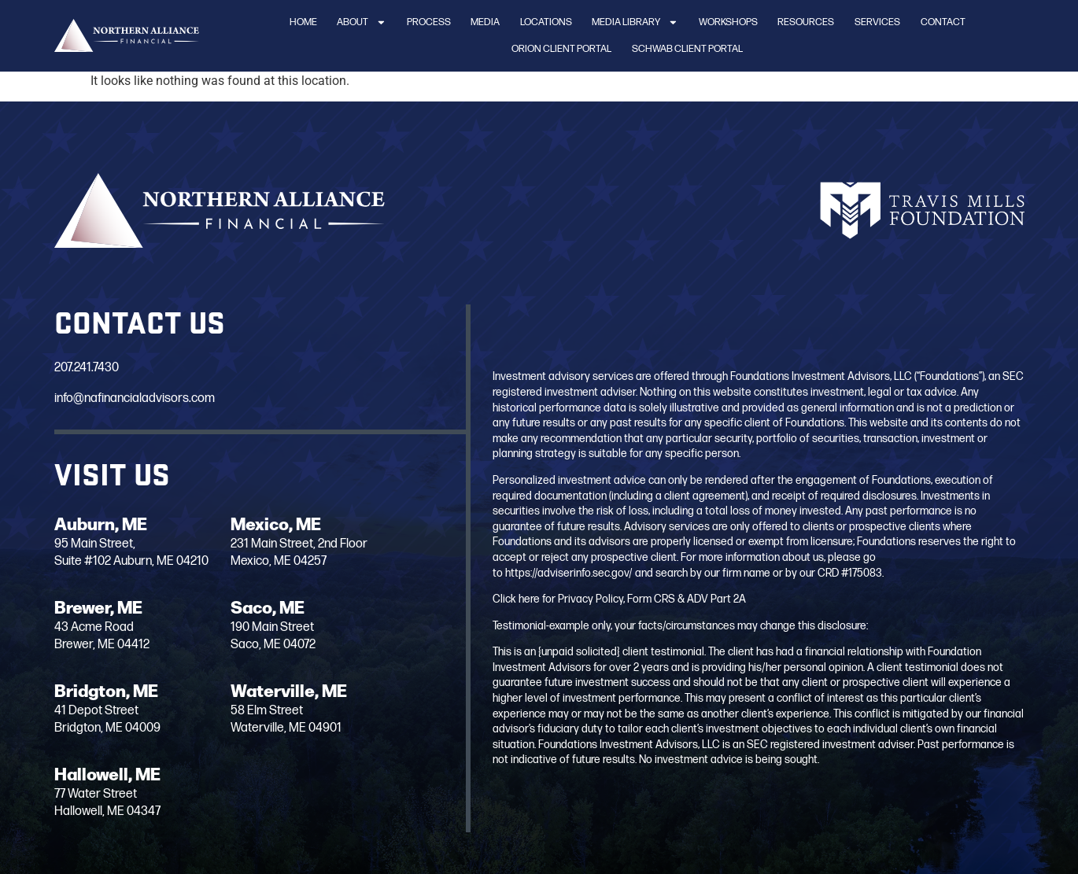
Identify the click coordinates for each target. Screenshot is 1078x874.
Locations (546, 22)
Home (303, 22)
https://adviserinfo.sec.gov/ (569, 573)
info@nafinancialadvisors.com (134, 398)
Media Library (635, 22)
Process (429, 22)
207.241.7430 (86, 367)
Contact (943, 22)
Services (877, 22)
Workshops (728, 22)
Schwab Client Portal (687, 48)
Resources (805, 22)
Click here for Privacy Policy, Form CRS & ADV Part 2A (619, 599)
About (361, 22)
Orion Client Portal (561, 48)
